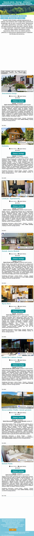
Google (4, 521)
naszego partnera (11, 120)
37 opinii (22, 157)
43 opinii (25, 210)
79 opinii (26, 369)
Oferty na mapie (14, 15)
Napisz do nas (22, 533)
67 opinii (22, 316)
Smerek (30, 76)
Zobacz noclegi (18, 101)
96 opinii (25, 263)
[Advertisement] (17, 53)
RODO (16, 527)
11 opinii (23, 476)
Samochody (12, 18)
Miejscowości (22, 15)
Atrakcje (21, 18)
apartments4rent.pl (29, 0)
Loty (4, 18)
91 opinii (24, 105)
